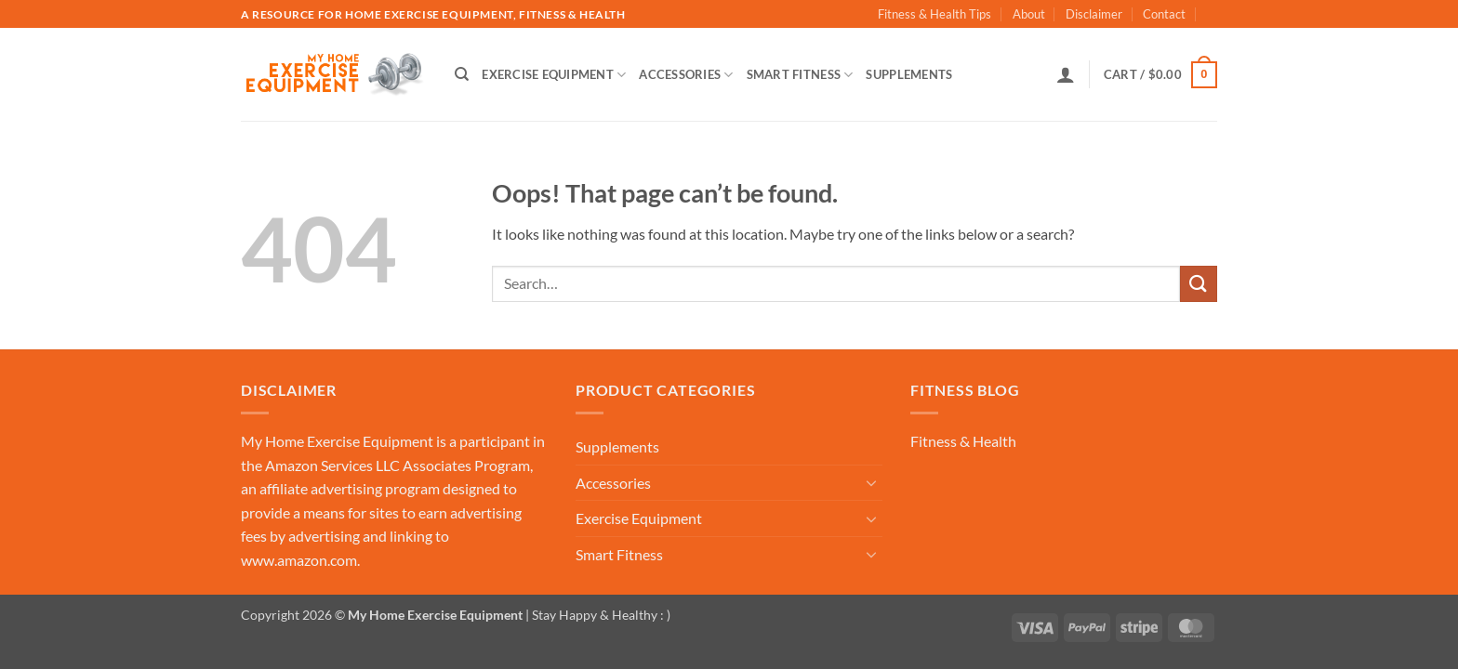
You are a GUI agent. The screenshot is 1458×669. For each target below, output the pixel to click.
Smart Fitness (800, 75)
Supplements (909, 74)
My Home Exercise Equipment (337, 441)
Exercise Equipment (554, 75)
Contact (1164, 14)
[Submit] (1198, 284)
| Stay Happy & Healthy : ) (596, 615)
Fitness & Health (963, 441)
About (1029, 14)
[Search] (462, 74)
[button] (1065, 74)
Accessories (686, 75)
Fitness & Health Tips (934, 14)
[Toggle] (871, 482)
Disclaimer (1094, 14)
